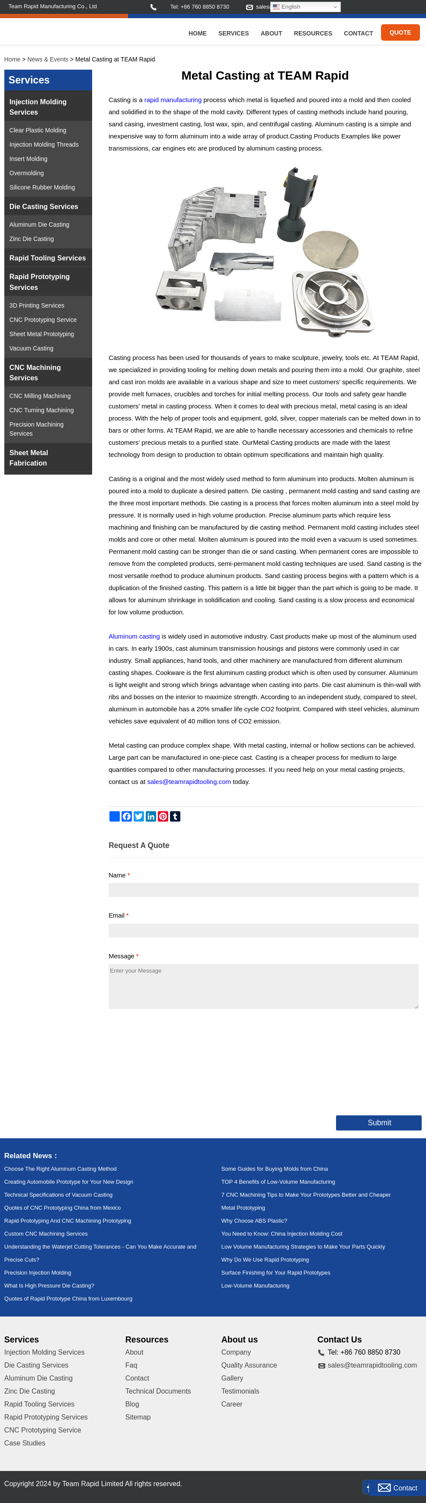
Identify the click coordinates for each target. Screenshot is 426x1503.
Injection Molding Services (38, 107)
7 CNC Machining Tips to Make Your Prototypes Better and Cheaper (306, 1194)
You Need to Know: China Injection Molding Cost (282, 1233)
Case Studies (24, 1443)
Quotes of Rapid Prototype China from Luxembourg (68, 1298)
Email (119, 915)
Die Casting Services (44, 206)
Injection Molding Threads (44, 144)
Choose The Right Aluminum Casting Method (60, 1169)
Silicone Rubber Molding (42, 187)
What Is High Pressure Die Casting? (49, 1285)
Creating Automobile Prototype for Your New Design (68, 1182)
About (271, 33)
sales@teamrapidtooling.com (372, 1365)
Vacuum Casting (32, 348)
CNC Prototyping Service (43, 319)
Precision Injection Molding (37, 1272)
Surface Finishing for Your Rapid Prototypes (275, 1272)
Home (198, 33)
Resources (313, 33)
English (286, 6)
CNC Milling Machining (40, 395)
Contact (358, 33)
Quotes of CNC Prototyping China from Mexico (62, 1207)
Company (236, 1352)
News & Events (47, 59)
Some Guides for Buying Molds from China (274, 1169)
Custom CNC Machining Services (46, 1233)
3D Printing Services (37, 305)
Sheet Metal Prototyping (42, 334)
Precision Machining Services (37, 429)
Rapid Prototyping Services (40, 282)
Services (233, 33)
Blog (132, 1404)
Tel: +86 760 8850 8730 (199, 6)
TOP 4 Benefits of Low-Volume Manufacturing (278, 1182)
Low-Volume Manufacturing (255, 1285)
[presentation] (174, 1060)
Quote (400, 32)
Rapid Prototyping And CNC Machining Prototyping (67, 1220)
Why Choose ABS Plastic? (254, 1220)
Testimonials (240, 1391)
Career (232, 1404)
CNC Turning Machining (42, 410)
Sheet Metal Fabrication (29, 458)
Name (119, 875)
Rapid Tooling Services (48, 258)
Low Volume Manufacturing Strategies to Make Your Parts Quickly (303, 1246)
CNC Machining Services (35, 372)
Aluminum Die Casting (40, 224)
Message (123, 956)
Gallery (232, 1378)
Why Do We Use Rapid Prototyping (265, 1259)
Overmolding (27, 173)
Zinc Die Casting (32, 238)
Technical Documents (158, 1391)
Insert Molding (29, 158)
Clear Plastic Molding (38, 130)
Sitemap (138, 1417)
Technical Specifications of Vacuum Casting (58, 1194)
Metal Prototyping (243, 1207)
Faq (131, 1365)
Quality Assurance (249, 1365)
